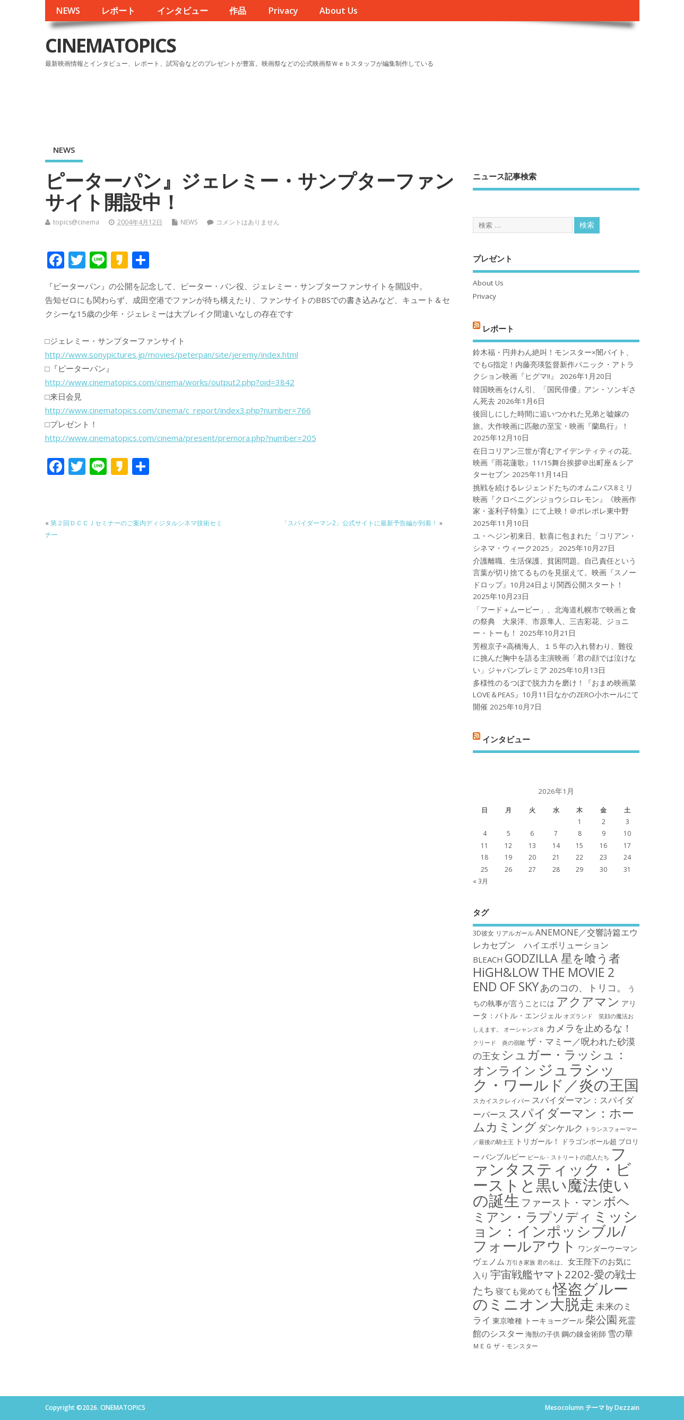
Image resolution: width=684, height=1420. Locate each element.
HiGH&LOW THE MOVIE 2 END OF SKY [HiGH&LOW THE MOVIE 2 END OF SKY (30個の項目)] (543, 979)
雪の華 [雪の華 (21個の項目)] (620, 1333)
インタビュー (182, 10)
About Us (338, 10)
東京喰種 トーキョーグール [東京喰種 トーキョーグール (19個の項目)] (538, 1320)
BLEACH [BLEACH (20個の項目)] (488, 959)
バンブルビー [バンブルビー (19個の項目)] (503, 1156)
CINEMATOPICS (110, 45)
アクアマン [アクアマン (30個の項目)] (588, 1001)
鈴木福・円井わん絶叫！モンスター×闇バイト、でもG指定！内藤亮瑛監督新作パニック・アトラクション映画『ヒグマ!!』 (553, 364)
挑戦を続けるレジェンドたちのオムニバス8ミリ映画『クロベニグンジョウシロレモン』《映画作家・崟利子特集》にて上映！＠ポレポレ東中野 (554, 499)
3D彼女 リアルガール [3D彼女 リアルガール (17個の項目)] (503, 933)
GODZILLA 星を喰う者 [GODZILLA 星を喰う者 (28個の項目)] (562, 958)
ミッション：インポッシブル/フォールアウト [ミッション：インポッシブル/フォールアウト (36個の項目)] (555, 1231)
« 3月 (480, 881)
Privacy (283, 10)
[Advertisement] (437, 100)
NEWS (68, 10)
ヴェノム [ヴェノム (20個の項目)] (489, 1261)
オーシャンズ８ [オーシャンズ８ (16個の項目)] (524, 1029)
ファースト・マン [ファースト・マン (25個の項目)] (561, 1202)
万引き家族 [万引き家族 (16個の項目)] (520, 1262)
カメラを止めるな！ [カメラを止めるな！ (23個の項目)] (589, 1027)
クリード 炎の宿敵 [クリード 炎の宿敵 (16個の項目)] (499, 1042)
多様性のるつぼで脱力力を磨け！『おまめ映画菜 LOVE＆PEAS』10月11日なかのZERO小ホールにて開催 (556, 695)
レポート (118, 10)
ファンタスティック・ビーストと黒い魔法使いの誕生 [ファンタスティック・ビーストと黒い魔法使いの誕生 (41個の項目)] (552, 1177)
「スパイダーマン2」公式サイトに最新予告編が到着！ (359, 522)
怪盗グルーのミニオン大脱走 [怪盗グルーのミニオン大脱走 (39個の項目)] (550, 1296)
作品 (237, 10)
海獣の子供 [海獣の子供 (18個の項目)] (542, 1334)
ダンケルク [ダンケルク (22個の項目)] (560, 1128)
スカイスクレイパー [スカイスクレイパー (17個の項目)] (501, 1100)
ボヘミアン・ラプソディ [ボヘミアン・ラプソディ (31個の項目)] (551, 1208)
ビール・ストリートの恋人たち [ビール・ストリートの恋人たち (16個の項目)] (568, 1157)
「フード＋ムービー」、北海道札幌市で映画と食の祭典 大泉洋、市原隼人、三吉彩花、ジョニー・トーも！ (554, 621)
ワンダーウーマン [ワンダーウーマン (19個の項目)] (607, 1248)
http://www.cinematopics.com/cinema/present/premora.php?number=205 (180, 437)
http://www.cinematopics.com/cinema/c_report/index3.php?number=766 (178, 410)
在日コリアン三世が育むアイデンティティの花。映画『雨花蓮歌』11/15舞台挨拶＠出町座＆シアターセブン (554, 463)
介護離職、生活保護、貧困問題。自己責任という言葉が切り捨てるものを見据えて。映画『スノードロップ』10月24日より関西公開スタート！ (554, 573)
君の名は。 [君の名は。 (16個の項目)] (551, 1262)
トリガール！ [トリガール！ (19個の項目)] (537, 1141)
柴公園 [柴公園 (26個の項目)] (601, 1319)
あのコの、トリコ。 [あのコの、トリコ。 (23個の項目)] (583, 987)
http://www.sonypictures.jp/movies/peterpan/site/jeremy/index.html (171, 354)
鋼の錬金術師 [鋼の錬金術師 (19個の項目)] (583, 1334)
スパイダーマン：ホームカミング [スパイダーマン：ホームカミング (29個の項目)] (553, 1120)
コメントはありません (248, 222)
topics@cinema (76, 222)
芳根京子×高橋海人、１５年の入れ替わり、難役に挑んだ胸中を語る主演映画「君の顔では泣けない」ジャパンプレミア (554, 658)
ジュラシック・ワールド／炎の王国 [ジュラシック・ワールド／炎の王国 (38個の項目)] (556, 1077)
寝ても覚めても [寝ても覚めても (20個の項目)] (523, 1291)
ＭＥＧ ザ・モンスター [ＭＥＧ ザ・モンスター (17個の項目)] (505, 1345)
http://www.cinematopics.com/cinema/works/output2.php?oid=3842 (170, 382)
